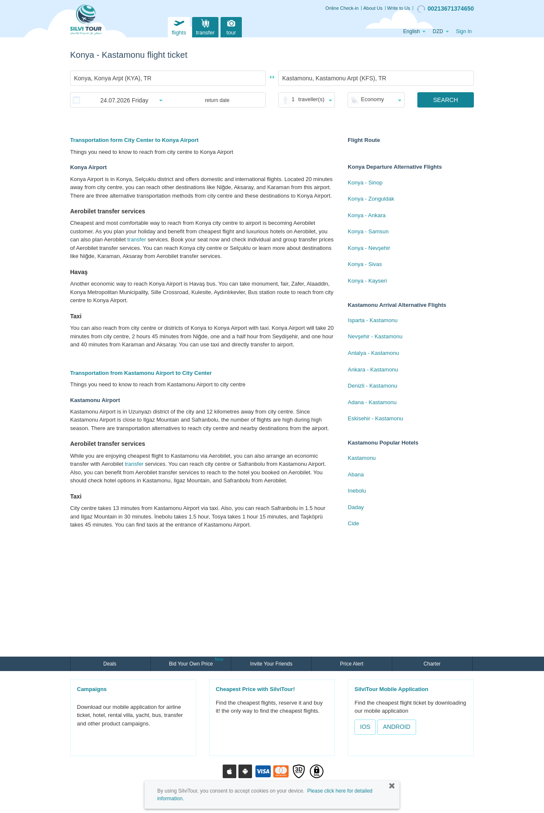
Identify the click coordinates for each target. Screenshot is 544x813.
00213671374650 (445, 9)
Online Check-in (342, 8)
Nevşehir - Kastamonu (375, 336)
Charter (432, 664)
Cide (353, 523)
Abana (356, 474)
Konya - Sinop (365, 182)
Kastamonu (362, 458)
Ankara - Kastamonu (373, 369)
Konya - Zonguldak (371, 198)
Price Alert (351, 664)
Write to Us (398, 8)
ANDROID (397, 726)
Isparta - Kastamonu (372, 320)
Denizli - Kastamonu (372, 385)
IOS (365, 726)
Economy (372, 99)
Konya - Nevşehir (369, 248)
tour (231, 26)
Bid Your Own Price (192, 663)
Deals (110, 664)
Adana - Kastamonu (372, 402)
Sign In (464, 31)
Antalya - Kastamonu (373, 353)
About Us (372, 8)
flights (179, 26)
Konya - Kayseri (367, 281)
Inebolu (357, 490)
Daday (356, 507)
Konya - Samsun (368, 231)
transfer (205, 26)
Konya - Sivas (365, 264)
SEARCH (445, 99)
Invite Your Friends (271, 664)
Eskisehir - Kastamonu (375, 418)
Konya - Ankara (366, 215)
